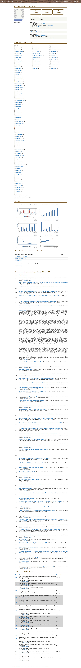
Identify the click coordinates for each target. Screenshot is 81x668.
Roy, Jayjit (18, 176)
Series (21, 1)
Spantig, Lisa (18, 117)
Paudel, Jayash (18, 68)
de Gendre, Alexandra (20, 149)
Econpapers (25, 280)
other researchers (41, 26)
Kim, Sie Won (18, 125)
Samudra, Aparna (19, 136)
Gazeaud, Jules (18, 170)
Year (16, 574)
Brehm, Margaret (19, 76)
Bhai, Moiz (18, 119)
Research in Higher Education (20, 258)
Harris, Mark (18, 74)
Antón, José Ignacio (19, 134)
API (57, 1)
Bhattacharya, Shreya (20, 155)
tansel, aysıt (35, 68)
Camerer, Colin (54, 68)
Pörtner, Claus (18, 53)
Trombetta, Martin (19, 132)
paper (30, 280)
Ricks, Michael (18, 66)
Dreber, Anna (53, 51)
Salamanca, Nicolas (19, 123)
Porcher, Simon (18, 159)
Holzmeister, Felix (19, 138)
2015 (16, 628)
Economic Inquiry (18, 260)
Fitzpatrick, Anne (19, 142)
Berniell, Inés (18, 108)
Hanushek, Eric (54, 57)
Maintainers (66, 1)
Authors (17, 1)
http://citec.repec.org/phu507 (41, 35)
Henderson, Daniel (19, 83)
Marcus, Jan (18, 127)
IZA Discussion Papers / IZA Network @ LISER (23, 267)
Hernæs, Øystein (19, 115)
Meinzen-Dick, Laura (19, 166)
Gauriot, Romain (19, 185)
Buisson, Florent (19, 193)
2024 (16, 587)
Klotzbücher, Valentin (20, 98)
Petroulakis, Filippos (19, 85)
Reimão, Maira (18, 172)
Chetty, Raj (53, 53)
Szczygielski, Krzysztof (20, 140)
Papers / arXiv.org (18, 265)
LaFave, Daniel (18, 102)
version (28, 585)
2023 (16, 584)
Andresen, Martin (19, 93)
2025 (16, 614)
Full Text (20, 578)
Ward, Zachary (18, 191)
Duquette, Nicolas (19, 181)
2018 (16, 577)
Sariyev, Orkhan (19, 151)
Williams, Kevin (18, 157)
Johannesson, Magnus (37, 55)
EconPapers (33, 31)
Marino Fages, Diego (19, 121)
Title (20, 574)
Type (57, 574)
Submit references (72, 1)
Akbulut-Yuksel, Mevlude (20, 100)
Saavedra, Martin (19, 55)
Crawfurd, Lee (18, 89)
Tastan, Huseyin (19, 183)
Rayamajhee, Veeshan (20, 187)
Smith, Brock (18, 106)
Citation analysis (25, 578)
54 (42, 27)
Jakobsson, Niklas (19, 104)
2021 (16, 593)
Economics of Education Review (21, 256)
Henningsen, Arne (19, 81)
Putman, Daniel (18, 153)
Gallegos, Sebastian (19, 51)
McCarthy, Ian (18, 174)
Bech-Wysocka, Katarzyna (20, 164)
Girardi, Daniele (18, 189)
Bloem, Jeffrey (18, 49)
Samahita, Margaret (19, 78)
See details (43, 23)
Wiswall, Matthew (54, 66)
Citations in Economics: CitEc (7, 1)
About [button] (78, 1)
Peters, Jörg (35, 66)
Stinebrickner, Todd (54, 61)
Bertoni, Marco (18, 57)
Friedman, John (54, 59)
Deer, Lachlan (18, 70)
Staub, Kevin (35, 57)
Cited (60, 574)
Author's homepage (40, 31)
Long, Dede (18, 168)
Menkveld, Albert (36, 49)
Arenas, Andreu (19, 61)
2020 (16, 597)
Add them (41, 37)
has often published (50, 25)
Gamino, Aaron (18, 91)
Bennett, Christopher (20, 87)
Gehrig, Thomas (36, 51)
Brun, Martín (18, 72)
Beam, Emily (18, 59)
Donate (60, 1)
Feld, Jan (17, 144)
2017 (16, 645)
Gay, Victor (18, 110)
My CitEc (53, 1)
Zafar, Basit (53, 55)
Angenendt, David (19, 147)
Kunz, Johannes (36, 59)
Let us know (53, 37)
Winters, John (36, 61)
